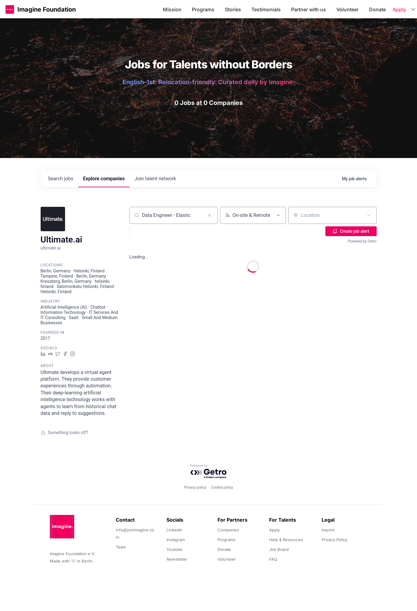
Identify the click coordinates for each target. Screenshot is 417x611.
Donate (377, 9)
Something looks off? (64, 432)
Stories (233, 9)
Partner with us (308, 9)
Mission (172, 9)
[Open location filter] (368, 215)
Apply (399, 9)
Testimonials (266, 9)
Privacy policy (195, 487)
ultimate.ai (51, 248)
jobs (60, 179)
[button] (10, 9)
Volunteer (347, 9)
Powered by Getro (362, 241)
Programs (203, 9)
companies (104, 179)
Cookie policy (222, 487)
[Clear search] (209, 215)
